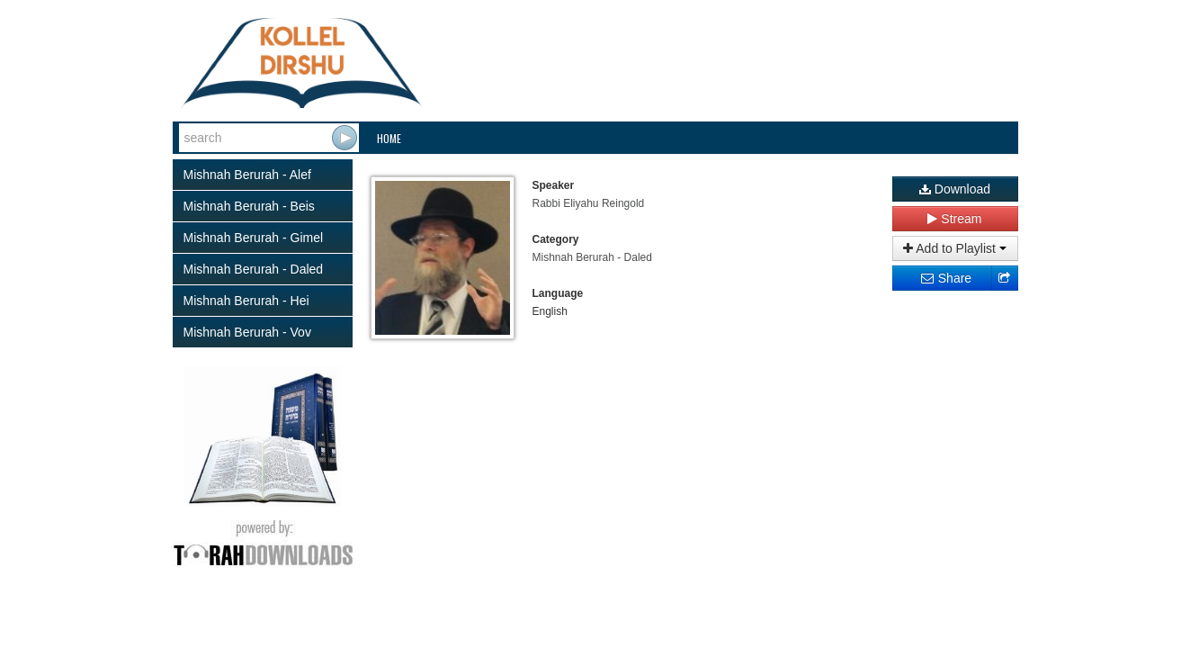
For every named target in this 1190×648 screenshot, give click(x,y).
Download (954, 189)
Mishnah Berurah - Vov (247, 332)
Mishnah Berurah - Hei (246, 300)
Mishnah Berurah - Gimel (253, 237)
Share (945, 278)
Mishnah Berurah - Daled (253, 269)
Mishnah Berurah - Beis (249, 206)
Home (389, 138)
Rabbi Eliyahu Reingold (588, 203)
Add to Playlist (955, 248)
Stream (954, 219)
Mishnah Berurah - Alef (247, 174)
